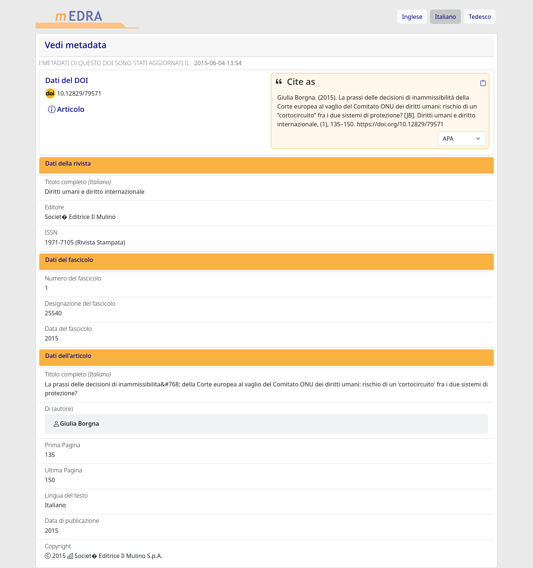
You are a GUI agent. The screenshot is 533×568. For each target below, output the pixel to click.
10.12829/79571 (79, 93)
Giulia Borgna (76, 423)
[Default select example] (462, 139)
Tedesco (480, 17)
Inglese (412, 17)
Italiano (445, 17)
